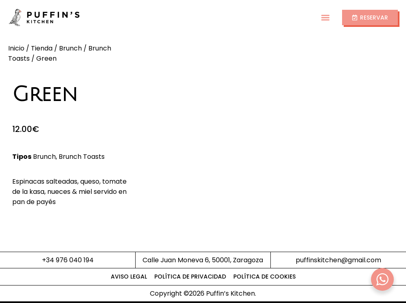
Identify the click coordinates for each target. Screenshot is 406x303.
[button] (325, 17)
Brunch (70, 48)
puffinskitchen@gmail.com (338, 260)
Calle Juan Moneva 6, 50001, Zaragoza (203, 260)
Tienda (42, 48)
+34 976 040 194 (68, 260)
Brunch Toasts (82, 156)
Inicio (16, 48)
